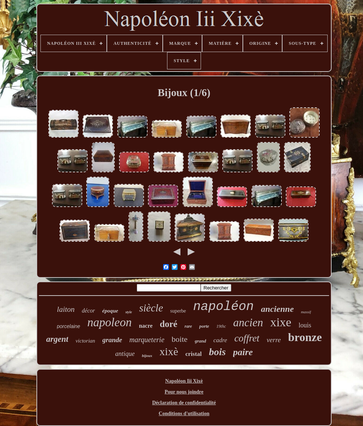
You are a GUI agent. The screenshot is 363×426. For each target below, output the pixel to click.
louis (304, 325)
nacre (146, 326)
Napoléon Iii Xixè (184, 381)
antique (125, 353)
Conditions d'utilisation (184, 413)
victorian (85, 341)
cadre (220, 340)
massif (306, 312)
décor (88, 310)
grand (200, 341)
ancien (248, 322)
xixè (168, 351)
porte (204, 326)
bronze (305, 337)
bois (217, 351)
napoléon (223, 307)
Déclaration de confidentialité (184, 402)
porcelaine (68, 326)
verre (274, 340)
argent (57, 339)
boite (180, 339)
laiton (66, 309)
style (128, 312)
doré (169, 324)
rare (188, 326)
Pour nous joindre (184, 392)
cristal (193, 353)
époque (110, 311)
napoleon (109, 322)
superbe (178, 311)
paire (243, 352)
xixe (281, 322)
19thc (221, 326)
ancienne (277, 309)
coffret (246, 338)
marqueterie (147, 340)
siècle (151, 308)
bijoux (147, 355)
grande (112, 340)
